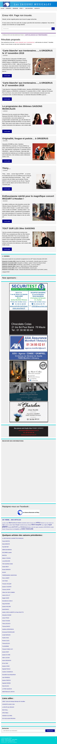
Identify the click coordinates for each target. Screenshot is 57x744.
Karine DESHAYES (6, 660)
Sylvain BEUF (5, 566)
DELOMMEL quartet (7, 552)
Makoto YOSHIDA (6, 558)
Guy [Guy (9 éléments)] (45, 522)
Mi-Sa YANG (5, 663)
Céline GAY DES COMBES (8, 592)
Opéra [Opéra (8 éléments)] (43, 524)
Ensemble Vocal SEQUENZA (9, 674)
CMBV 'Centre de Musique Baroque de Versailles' (13, 701)
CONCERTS (8, 8)
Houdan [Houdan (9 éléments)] (50, 522)
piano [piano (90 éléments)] (5, 526)
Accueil (2, 8)
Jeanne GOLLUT (6, 595)
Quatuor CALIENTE (6, 586)
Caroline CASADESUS (7, 671)
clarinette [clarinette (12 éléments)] (24, 522)
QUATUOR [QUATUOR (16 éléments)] (15, 527)
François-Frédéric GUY (7, 649)
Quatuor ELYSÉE (6, 654)
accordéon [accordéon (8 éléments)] (4, 522)
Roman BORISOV (6, 569)
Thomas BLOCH (6, 643)
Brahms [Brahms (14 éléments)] (20, 522)
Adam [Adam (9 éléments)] (7, 522)
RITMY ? (22, 8)
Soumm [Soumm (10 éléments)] (3, 529)
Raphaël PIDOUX (6, 669)
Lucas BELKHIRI (6, 561)
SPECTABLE (5, 712)
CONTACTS (37, 8)
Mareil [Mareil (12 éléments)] (14, 524)
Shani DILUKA (5, 686)
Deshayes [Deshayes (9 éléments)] (32, 522)
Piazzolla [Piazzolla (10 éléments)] (10, 527)
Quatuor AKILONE (6, 606)
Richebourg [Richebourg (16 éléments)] (24, 527)
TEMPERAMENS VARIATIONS (9, 575)
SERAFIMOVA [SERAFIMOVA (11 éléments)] (47, 527)
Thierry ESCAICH (6, 623)
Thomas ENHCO (6, 626)
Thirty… (6, 168)
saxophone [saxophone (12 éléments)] (41, 527)
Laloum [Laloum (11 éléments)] (10, 524)
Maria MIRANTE (6, 544)
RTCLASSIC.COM (10, 704)
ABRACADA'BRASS (7, 549)
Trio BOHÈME (5, 646)
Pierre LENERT (5, 578)
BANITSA (4, 555)
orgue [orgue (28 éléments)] (50, 524)
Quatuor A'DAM (5, 666)
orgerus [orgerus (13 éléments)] (46, 524)
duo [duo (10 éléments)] (35, 522)
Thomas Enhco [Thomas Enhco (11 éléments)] (9, 529)
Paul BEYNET (5, 546)
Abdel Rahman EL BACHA (8, 691)
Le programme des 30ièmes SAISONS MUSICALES (22, 107)
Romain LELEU (5, 640)
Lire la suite (7, 75)
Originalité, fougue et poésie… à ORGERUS (25, 138)
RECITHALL (5, 710)
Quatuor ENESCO (6, 680)
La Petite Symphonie (7, 688)
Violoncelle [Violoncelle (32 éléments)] (29, 529)
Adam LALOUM (6, 657)
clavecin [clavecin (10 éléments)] (28, 522)
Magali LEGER (5, 598)
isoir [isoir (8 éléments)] (53, 522)
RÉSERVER (15, 8)
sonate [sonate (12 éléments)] (52, 527)
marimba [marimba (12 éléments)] (22, 524)
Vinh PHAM (5, 580)
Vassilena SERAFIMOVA (8, 629)
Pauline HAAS (5, 637)
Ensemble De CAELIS (7, 600)
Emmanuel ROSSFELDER (8, 632)
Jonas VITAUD (5, 617)
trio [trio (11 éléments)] (13, 529)
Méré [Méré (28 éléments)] (33, 524)
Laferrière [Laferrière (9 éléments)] (7, 524)
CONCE (4, 704)
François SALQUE (6, 583)
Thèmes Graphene (13, 742)
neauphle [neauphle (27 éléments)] (38, 524)
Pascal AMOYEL (6, 541)
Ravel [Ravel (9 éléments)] (19, 527)
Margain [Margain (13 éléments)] (18, 524)
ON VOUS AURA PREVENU (8, 718)
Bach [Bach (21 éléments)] (10, 522)
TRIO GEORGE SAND (7, 563)
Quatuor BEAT (5, 652)
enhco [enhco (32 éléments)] (38, 522)
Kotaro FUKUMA (6, 620)
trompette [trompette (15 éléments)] (16, 529)
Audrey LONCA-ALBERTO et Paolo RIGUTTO (13, 612)
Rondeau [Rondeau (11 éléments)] (29, 527)
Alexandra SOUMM (6, 615)
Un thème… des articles (11, 520)
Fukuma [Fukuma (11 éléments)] (42, 522)
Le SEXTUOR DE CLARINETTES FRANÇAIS (12, 538)
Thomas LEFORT (6, 589)
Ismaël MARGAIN (6, 635)
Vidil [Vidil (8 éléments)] (20, 529)
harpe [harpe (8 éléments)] (47, 522)
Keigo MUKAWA (6, 603)
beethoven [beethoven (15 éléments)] (14, 522)
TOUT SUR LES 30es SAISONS (18, 228)
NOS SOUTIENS (29, 8)
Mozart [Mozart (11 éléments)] (29, 524)
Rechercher (5, 728)
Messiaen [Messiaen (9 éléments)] (26, 524)
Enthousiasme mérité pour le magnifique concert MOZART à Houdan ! (28, 197)
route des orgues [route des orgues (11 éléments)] (34, 527)
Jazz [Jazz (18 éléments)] (3, 524)
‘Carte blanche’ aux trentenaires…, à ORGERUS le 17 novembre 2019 (27, 51)
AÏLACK (4, 572)
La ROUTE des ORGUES (8, 707)
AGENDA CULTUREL (7, 715)
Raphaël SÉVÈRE (6, 683)
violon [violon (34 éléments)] (23, 529)
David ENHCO (5, 609)
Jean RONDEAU (6, 677)
